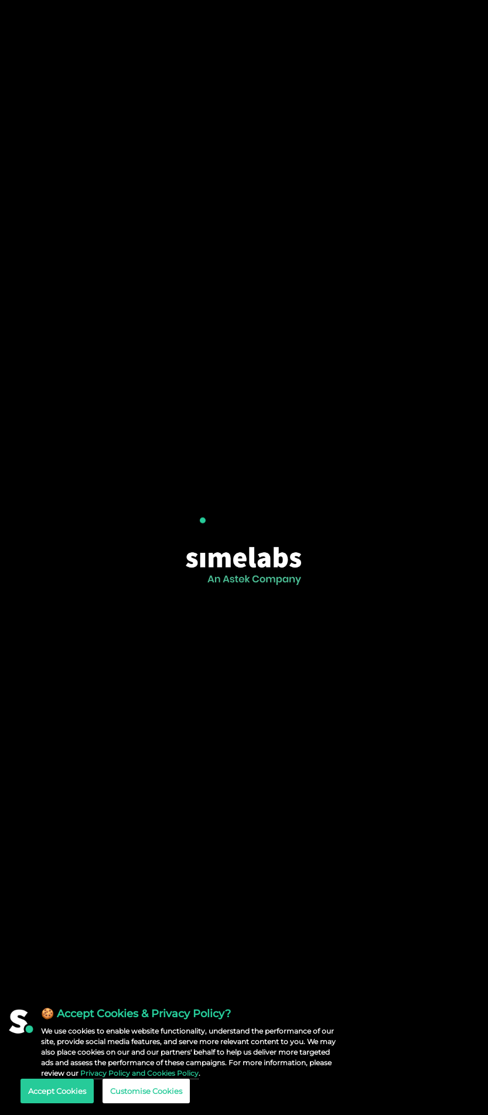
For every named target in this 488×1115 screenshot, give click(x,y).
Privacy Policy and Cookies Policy (139, 1073)
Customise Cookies (146, 1091)
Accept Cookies (57, 1091)
